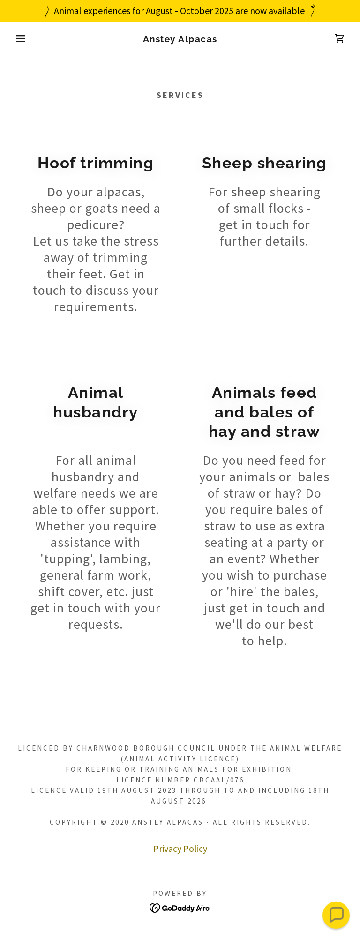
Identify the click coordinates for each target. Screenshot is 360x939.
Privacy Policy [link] (180, 848)
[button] (18, 38)
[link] (180, 39)
